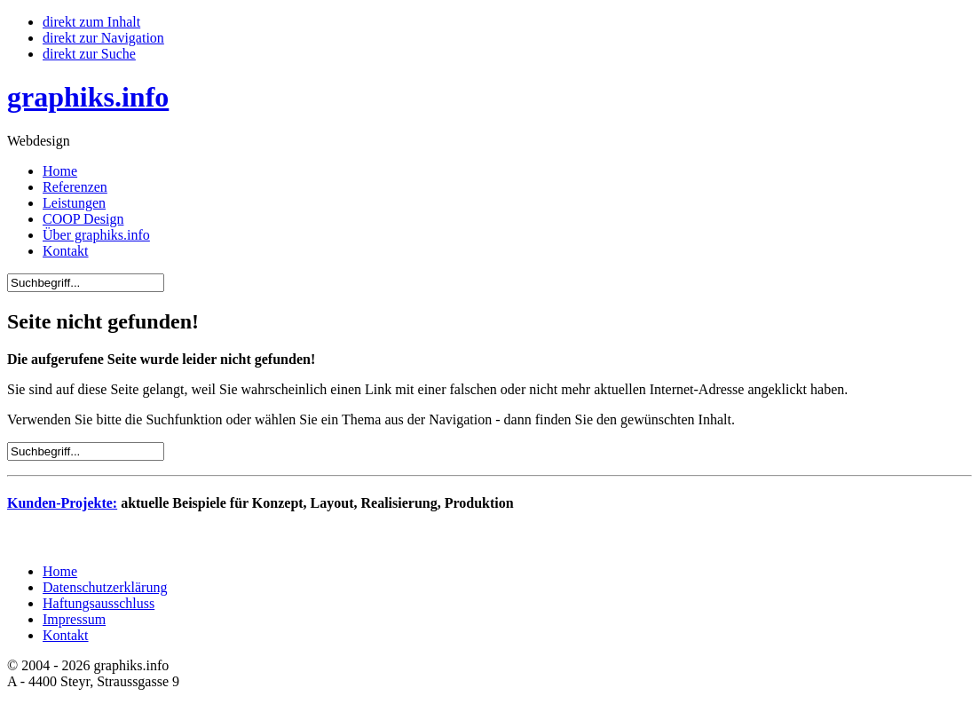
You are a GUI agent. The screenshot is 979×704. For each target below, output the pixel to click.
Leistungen (74, 202)
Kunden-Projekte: (62, 502)
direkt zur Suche (89, 53)
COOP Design (83, 218)
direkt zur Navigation (103, 37)
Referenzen (75, 186)
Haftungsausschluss (98, 603)
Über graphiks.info (96, 234)
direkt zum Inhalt (91, 21)
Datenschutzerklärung (105, 587)
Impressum (74, 619)
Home (60, 170)
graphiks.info (88, 97)
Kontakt (66, 250)
